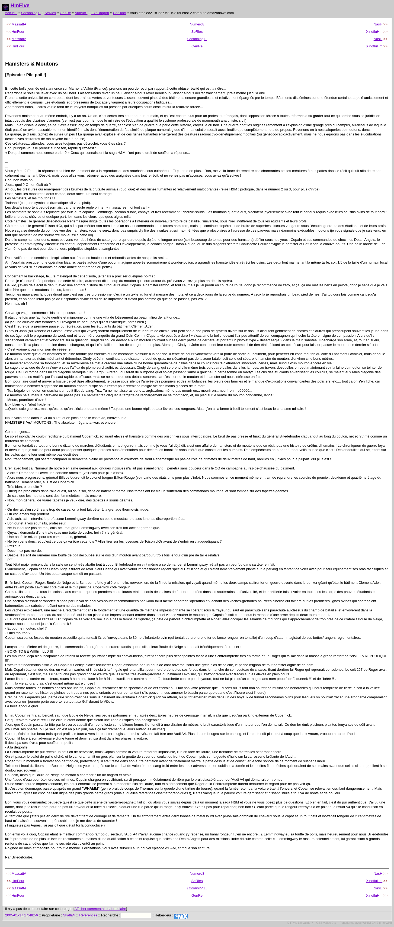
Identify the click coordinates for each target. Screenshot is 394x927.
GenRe (65, 13)
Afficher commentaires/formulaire (100, 909)
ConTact (119, 13)
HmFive (19, 5)
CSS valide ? (325, 922)
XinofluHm (374, 32)
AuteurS (81, 13)
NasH (378, 24)
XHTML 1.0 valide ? (300, 922)
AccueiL (11, 13)
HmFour (18, 32)
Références (88, 915)
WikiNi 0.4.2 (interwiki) (377, 922)
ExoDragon (100, 13)
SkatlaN (69, 915)
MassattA (19, 24)
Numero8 (197, 24)
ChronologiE (31, 13)
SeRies (50, 13)
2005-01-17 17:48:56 (21, 915)
